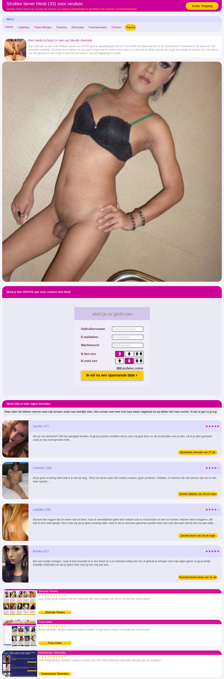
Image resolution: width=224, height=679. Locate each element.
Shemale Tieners (55, 612)
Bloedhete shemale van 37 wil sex (197, 453)
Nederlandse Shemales (55, 673)
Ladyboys (24, 27)
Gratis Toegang (202, 6)
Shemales (77, 27)
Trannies (61, 27)
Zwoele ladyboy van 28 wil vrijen (198, 493)
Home (9, 27)
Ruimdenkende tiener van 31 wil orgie (198, 578)
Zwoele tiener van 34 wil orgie (197, 535)
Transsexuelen (97, 27)
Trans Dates (55, 643)
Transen (116, 27)
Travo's (130, 27)
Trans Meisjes (42, 27)
